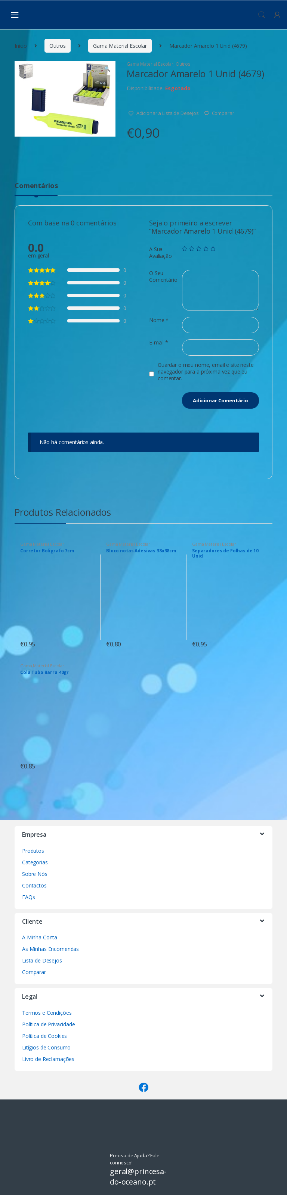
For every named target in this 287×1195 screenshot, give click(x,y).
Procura (261, 15)
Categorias (35, 862)
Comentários (36, 186)
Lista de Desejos (42, 960)
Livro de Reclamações (48, 1059)
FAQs (28, 897)
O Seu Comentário (163, 276)
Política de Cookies (44, 1035)
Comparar (223, 113)
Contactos (34, 885)
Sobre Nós (34, 873)
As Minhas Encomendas (50, 948)
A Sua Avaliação (160, 252)
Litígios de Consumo (46, 1047)
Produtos (33, 850)
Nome (159, 320)
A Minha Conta (39, 937)
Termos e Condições (46, 1012)
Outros (57, 45)
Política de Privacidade (48, 1024)
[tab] (36, 189)
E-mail (158, 342)
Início (21, 45)
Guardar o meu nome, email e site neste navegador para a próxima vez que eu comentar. (206, 372)
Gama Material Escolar (120, 45)
